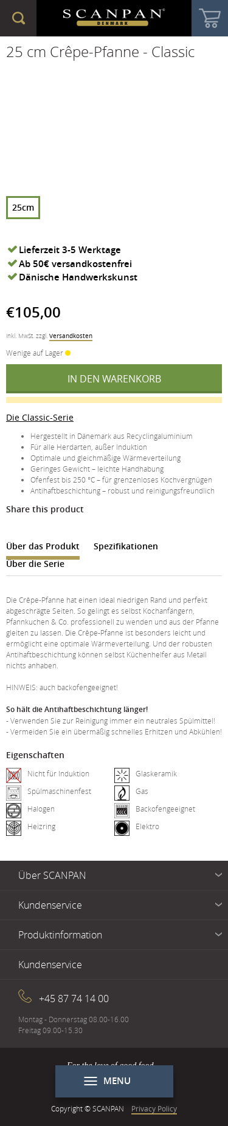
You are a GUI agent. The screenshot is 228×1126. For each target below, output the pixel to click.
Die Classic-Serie (40, 417)
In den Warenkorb (114, 378)
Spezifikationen (126, 546)
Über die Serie (35, 563)
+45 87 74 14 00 (74, 998)
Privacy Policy (154, 1108)
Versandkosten (70, 336)
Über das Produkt (43, 546)
